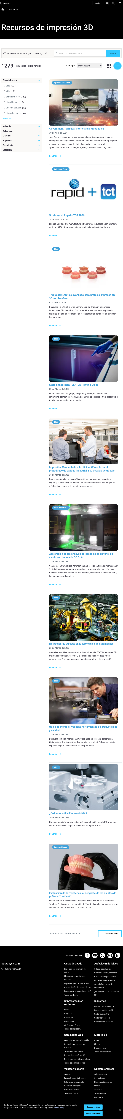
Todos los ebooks (71, 995)
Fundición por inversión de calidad (74, 970)
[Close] (120, 1110)
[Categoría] (21, 150)
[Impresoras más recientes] (78, 1003)
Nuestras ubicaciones (103, 1082)
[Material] (21, 135)
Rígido (96, 1040)
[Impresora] (21, 140)
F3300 (66, 1010)
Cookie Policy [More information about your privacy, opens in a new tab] (59, 1108)
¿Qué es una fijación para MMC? (68, 813)
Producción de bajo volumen (105, 973)
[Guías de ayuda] (78, 964)
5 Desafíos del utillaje (102, 969)
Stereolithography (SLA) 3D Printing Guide (73, 384)
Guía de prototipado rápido (105, 977)
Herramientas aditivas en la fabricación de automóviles (81, 643)
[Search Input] (80, 53)
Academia (98, 1090)
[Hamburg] (120, 3)
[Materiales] (108, 1036)
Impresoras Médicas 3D (103, 1010)
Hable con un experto (72, 1086)
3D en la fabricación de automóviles (103, 986)
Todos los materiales (102, 1052)
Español (98, 3)
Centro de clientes (71, 1090)
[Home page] (1, 9)
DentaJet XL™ (70, 1021)
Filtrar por (70, 65)
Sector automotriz (101, 1014)
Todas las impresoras (73, 1029)
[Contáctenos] (107, 3)
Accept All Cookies (93, 1114)
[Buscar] (113, 53)
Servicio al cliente (71, 1093)
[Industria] (21, 126)
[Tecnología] (21, 145)
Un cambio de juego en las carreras (74, 1046)
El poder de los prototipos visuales (74, 978)
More (5, 118)
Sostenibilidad (100, 1093)
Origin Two (68, 1014)
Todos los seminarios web (74, 1063)
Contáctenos (99, 1078)
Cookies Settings (93, 1107)
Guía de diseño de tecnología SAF (77, 987)
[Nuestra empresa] (108, 1070)
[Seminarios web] (78, 1036)
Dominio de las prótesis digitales (77, 1059)
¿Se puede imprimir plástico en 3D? (106, 993)
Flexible (97, 1044)
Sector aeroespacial (102, 1018)
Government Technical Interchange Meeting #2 (76, 128)
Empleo (97, 1086)
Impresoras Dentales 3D (104, 1006)
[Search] (113, 3)
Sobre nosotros (100, 1074)
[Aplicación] (21, 131)
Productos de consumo (103, 1022)
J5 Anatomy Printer (72, 1025)
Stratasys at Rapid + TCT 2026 (66, 215)
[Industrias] (108, 1002)
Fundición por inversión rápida (76, 1040)
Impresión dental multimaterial (76, 983)
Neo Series (68, 1017)
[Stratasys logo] (5, 3)
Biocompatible (100, 1048)
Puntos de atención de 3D (74, 1055)
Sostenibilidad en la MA (73, 1051)
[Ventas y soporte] (78, 1070)
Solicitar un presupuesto (74, 1082)
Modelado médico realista (104, 980)
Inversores (98, 1097)
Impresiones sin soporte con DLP (77, 991)
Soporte (67, 1074)
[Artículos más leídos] (108, 964)
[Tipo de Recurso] (21, 80)
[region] (61, 1110)
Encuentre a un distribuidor (75, 1078)
